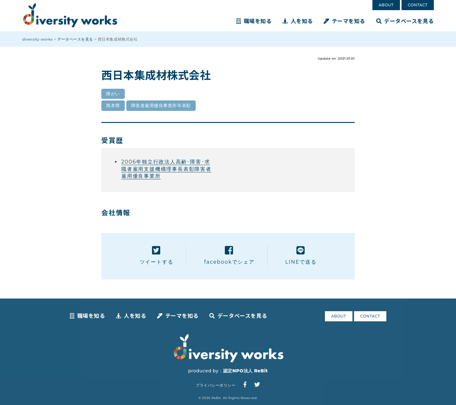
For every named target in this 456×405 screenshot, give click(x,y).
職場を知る (253, 21)
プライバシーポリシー (215, 385)
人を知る (297, 21)
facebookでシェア (229, 255)
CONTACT (418, 5)
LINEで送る (301, 255)
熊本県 (113, 105)
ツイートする (157, 255)
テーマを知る (344, 21)
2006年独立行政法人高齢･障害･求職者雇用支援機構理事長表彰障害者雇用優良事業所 (166, 169)
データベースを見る (405, 21)
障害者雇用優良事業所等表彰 (161, 105)
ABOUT (386, 5)
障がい (113, 94)
